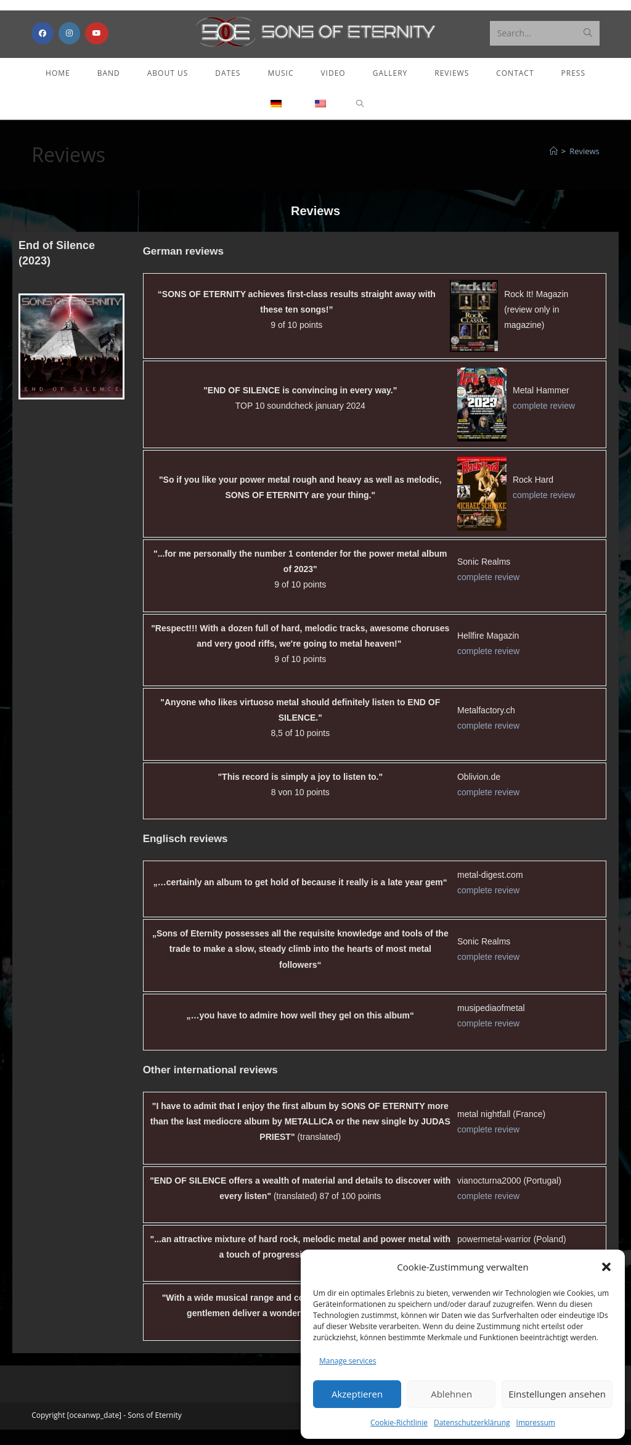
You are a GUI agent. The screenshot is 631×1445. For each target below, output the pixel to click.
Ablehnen (451, 1394)
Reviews (584, 166)
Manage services (347, 1361)
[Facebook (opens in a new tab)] (42, 42)
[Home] (554, 166)
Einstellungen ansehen (557, 1394)
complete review (544, 421)
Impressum (535, 1422)
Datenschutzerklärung (472, 1422)
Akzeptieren (357, 1394)
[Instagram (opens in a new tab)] (69, 42)
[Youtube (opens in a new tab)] (96, 42)
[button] (606, 1267)
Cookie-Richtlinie (399, 1422)
